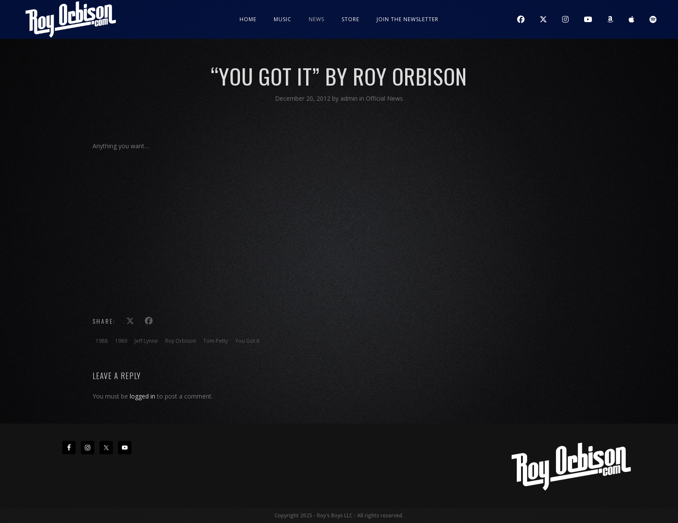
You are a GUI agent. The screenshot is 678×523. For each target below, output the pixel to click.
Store (350, 19)
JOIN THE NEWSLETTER (407, 19)
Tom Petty (215, 340)
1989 (121, 340)
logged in (142, 396)
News (316, 19)
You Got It (247, 340)
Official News (384, 98)
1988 (102, 340)
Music (282, 19)
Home (248, 19)
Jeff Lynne (146, 340)
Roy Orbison (180, 340)
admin (349, 98)
